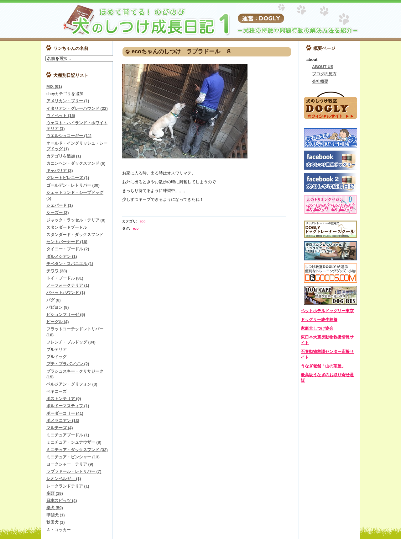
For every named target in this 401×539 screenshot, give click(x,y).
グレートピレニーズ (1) (67, 177)
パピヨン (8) (57, 307)
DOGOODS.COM (330, 273)
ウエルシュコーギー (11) (68, 135)
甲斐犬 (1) (55, 515)
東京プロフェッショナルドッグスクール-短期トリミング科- (330, 250)
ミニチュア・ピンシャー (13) (73, 457)
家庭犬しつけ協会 (317, 328)
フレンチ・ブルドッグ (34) (71, 342)
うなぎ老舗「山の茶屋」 (323, 366)
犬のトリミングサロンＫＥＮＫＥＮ (330, 204)
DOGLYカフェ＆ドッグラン (330, 295)
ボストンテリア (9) (63, 398)
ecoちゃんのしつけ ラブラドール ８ (182, 51)
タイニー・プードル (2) (67, 249)
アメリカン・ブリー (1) (67, 101)
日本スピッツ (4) (61, 500)
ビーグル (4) (57, 321)
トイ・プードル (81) (64, 278)
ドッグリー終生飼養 (319, 319)
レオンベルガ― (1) (63, 478)
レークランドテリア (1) (67, 486)
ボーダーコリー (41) (64, 413)
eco (142, 221)
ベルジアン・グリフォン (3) (71, 384)
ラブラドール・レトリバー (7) (74, 471)
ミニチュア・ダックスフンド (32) (77, 449)
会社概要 (320, 81)
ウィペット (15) (60, 115)
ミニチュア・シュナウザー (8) (74, 442)
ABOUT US (322, 66)
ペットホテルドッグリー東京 (327, 310)
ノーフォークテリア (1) (67, 285)
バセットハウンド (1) (65, 292)
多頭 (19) (54, 493)
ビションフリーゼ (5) (65, 314)
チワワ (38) (56, 271)
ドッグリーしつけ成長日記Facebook (330, 182)
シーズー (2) (57, 212)
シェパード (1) (59, 205)
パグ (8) (53, 300)
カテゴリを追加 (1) (63, 156)
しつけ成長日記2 (330, 137)
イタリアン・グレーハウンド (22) (77, 108)
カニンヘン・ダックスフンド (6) (76, 163)
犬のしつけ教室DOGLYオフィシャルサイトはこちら (330, 105)
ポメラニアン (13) (62, 420)
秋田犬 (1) (55, 522)
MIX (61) (54, 86)
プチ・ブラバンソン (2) (67, 363)
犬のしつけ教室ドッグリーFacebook (330, 160)
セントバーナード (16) (66, 241)
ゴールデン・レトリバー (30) (73, 185)
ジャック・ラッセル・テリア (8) (76, 220)
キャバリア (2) (59, 170)
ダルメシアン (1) (61, 256)
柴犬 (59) (54, 507)
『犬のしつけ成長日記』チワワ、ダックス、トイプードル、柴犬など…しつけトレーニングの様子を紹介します (119, 20)
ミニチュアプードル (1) (67, 435)
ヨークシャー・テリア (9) (69, 464)
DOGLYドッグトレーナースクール (330, 229)
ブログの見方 (324, 74)
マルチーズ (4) (59, 427)
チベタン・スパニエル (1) (69, 263)
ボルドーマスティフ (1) (67, 405)
